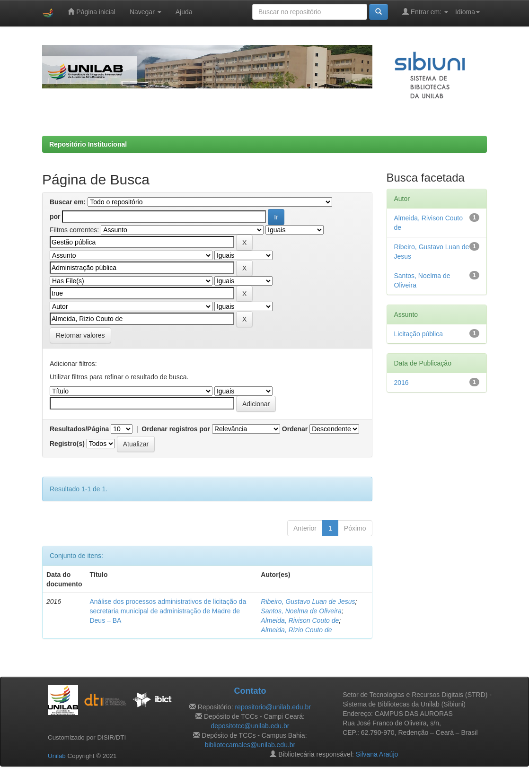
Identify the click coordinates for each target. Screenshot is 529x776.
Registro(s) (67, 443)
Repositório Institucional (88, 144)
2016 (401, 382)
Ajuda (184, 12)
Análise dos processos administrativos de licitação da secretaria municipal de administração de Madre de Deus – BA (167, 611)
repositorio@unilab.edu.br (273, 707)
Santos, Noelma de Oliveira (301, 611)
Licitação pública (418, 334)
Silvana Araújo (377, 754)
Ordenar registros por (175, 429)
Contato (250, 691)
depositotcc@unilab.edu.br (250, 726)
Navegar (145, 12)
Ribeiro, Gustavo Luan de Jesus (308, 601)
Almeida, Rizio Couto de (296, 630)
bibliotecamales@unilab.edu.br (250, 745)
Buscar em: (68, 202)
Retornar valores (80, 335)
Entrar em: (425, 12)
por (55, 216)
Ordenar (295, 429)
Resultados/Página (79, 429)
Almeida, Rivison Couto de (300, 620)
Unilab (57, 755)
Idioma (467, 12)
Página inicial (91, 12)
